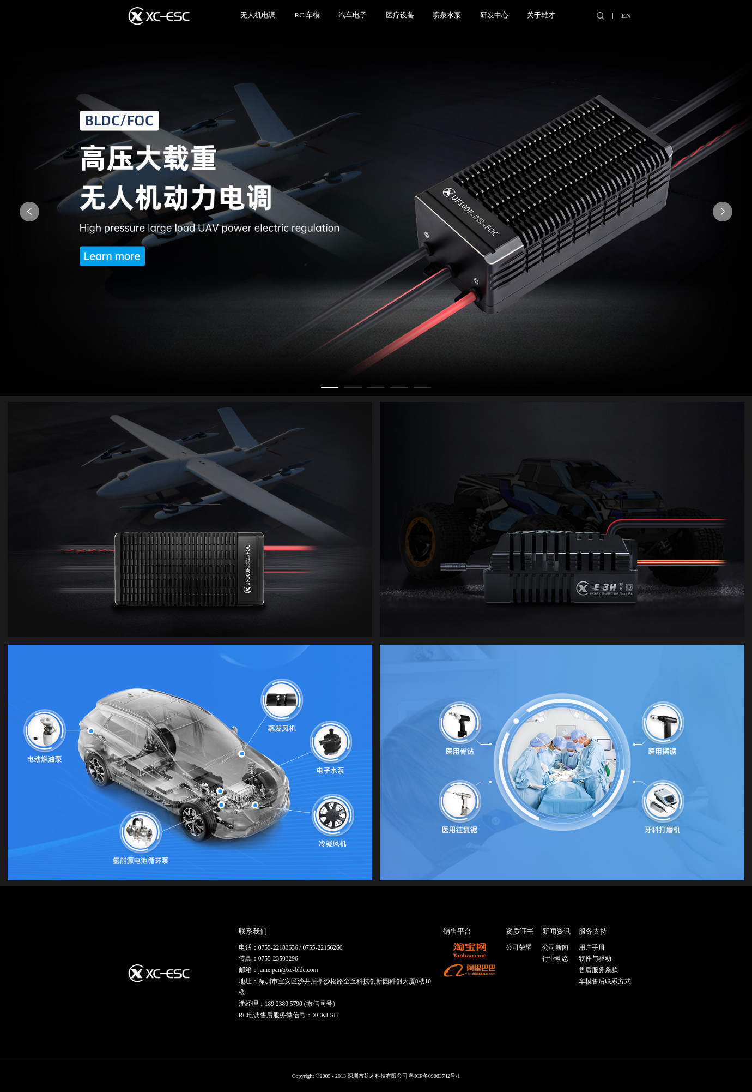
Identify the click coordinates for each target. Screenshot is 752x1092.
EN (626, 15)
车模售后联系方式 (605, 981)
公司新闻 (555, 947)
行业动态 (555, 958)
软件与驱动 (595, 958)
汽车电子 (352, 15)
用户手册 (592, 947)
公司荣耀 (519, 947)
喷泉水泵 (447, 15)
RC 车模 (307, 15)
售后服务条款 (598, 970)
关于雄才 (541, 15)
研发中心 (494, 15)
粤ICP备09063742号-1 (434, 1076)
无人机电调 (258, 15)
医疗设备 (400, 15)
